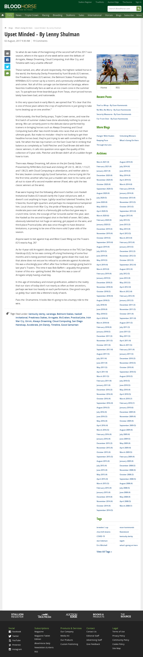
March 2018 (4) (103, 322)
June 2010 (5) (125, 385)
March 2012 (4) (126, 291)
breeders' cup (102, 527)
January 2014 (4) (126, 193)
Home (5, 28)
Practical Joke (78, 317)
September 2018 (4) (105, 296)
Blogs (118, 15)
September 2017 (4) (105, 349)
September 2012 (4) (128, 264)
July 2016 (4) (102, 412)
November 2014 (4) (105, 501)
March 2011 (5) (126, 345)
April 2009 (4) (125, 447)
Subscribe (129, 15)
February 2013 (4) (127, 242)
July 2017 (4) (102, 358)
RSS (118, 87)
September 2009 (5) (128, 425)
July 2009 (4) (125, 434)
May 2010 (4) (125, 389)
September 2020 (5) (105, 189)
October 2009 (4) (127, 421)
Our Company (66, 631)
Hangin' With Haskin (105, 136)
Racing (45, 15)
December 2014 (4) (104, 497)
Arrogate (53, 317)
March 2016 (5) (103, 430)
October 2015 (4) (103, 452)
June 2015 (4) (102, 470)
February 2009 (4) (127, 456)
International (95, 15)
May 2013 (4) (125, 229)
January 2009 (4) (126, 461)
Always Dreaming (42, 321)
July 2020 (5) (102, 197)
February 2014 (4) (127, 189)
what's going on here (129, 545)
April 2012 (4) (125, 287)
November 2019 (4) (105, 233)
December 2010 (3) (127, 358)
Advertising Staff (94, 640)
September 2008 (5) (128, 479)
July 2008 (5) (125, 488)
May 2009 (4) (125, 443)
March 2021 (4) (103, 162)
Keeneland (124, 532)
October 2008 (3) (127, 474)
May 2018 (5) (102, 314)
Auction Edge (113, 2)
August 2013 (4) (126, 215)
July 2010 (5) (125, 380)
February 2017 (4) (104, 380)
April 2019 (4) (102, 264)
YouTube (15, 640)
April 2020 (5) (102, 211)
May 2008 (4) (125, 497)
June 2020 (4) (102, 202)
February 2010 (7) (127, 403)
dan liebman (102, 541)
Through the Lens (104, 145)
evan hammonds (127, 527)
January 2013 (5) (126, 247)
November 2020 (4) (105, 180)
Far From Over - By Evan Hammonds (112, 118)
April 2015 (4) (102, 479)
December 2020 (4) (104, 175)
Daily (9, 15)
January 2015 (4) (103, 492)
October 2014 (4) (103, 506)
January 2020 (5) (103, 224)
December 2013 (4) (127, 197)
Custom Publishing (69, 644)
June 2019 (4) (102, 255)
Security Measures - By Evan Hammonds (114, 114)
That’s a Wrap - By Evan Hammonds (112, 105)
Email (7, 53)
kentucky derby (37, 313)
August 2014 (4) (126, 162)
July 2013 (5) (125, 220)
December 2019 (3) (104, 229)
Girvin (28, 321)
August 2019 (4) (103, 247)
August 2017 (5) (103, 354)
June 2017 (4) (102, 363)
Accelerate (32, 324)
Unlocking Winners (128, 136)
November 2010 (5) (128, 363)
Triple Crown (32, 15)
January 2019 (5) (103, 278)
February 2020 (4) (104, 220)
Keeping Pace (102, 140)
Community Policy (120, 640)
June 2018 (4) (102, 309)
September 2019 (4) (105, 242)
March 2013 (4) (126, 238)
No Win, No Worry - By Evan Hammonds (114, 110)
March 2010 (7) (126, 398)
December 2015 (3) (104, 443)
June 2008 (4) (125, 492)
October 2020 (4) (103, 184)
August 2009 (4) (126, 430)
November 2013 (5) (128, 202)
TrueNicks (100, 2)
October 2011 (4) (127, 314)
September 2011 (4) (128, 318)
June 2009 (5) (125, 439)
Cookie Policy (118, 644)
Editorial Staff (92, 635)
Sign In (138, 2)
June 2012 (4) (125, 278)
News (19, 15)
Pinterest (15, 644)
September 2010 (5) (128, 372)
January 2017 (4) (103, 385)
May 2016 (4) (102, 421)
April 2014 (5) (125, 180)
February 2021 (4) (104, 166)
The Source (127, 2)
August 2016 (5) (103, 407)
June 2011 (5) (125, 331)
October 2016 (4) (103, 398)
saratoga (51, 313)
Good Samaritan (69, 324)
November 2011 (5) (128, 309)
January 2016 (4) (103, 439)
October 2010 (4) (127, 367)
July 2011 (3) (125, 327)
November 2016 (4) (105, 394)
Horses (109, 15)
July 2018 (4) (102, 305)
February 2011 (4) (127, 349)
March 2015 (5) (103, 483)
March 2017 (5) (103, 376)
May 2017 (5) (102, 367)
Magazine (39, 631)
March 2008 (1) (126, 506)
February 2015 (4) (104, 488)
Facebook (7, 60)
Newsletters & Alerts (44, 647)
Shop (98, 616)
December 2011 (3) (127, 305)
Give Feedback (93, 644)
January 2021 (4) (103, 171)
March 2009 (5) (126, 452)
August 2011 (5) (126, 322)
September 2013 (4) (128, 211)
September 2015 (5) (105, 456)
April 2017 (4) (102, 372)
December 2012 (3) (127, 251)
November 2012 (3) (128, 255)
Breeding (57, 15)
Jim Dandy (44, 324)
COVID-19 (101, 536)
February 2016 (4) (104, 434)
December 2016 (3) (104, 389)
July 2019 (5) (102, 251)
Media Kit (64, 635)
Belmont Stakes (65, 313)
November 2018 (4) (105, 287)
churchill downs (103, 532)
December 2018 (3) (104, 282)
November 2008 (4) (128, 470)
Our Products (66, 640)
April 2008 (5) (125, 501)
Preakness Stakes (38, 317)
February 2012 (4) (127, 296)
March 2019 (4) (103, 269)
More (139, 15)
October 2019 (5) (103, 238)
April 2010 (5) (125, 394)
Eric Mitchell (102, 545)
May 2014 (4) (125, 175)
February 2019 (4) (104, 273)
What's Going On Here (23, 28)
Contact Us (91, 631)
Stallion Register (85, 2)
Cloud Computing (62, 321)
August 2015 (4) (103, 461)
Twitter (7, 66)
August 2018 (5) (103, 300)
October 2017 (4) (103, 345)
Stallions (70, 15)
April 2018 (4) (102, 318)
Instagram (15, 649)
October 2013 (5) (127, 206)
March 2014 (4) (126, 184)
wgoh (122, 541)
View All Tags (103, 551)
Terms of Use (118, 631)
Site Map (116, 648)
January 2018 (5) (103, 331)
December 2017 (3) (104, 336)
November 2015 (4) (105, 447)
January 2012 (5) (126, 300)
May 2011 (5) (125, 336)
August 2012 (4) (126, 269)
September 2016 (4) (105, 403)
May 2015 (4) (102, 474)
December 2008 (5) (127, 465)
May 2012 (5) (125, 282)
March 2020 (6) (103, 215)
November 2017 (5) (105, 340)
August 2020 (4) (103, 193)
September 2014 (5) (105, 510)
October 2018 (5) (103, 291)
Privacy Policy (118, 635)
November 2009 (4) (128, 416)
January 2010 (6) (126, 407)
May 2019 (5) (102, 260)
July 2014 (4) (125, 166)
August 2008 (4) (126, 483)
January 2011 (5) (126, 354)
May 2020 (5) (102, 206)
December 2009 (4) (127, 412)
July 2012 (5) (125, 273)
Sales (81, 15)
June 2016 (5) (102, 416)
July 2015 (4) (102, 465)
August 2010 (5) (126, 376)
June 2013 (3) (125, 224)
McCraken (64, 317)
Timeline (55, 324)
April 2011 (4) (125, 340)
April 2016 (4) (102, 425)
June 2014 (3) (125, 171)
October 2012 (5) (127, 260)
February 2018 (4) (104, 327)
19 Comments (40, 40)
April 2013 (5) (125, 233)
